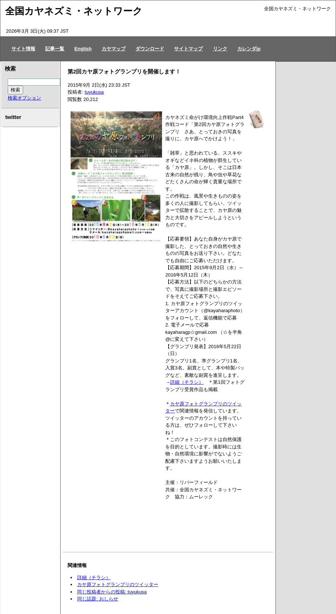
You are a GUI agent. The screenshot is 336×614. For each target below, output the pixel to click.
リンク (220, 48)
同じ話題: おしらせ (97, 599)
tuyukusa (94, 92)
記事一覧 (54, 48)
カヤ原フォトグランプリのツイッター (117, 584)
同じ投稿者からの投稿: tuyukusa (112, 592)
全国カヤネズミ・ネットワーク (73, 11)
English (83, 48)
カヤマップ (114, 48)
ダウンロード (150, 48)
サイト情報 (23, 48)
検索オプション (24, 98)
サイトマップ (188, 48)
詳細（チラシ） (186, 382)
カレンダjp (249, 48)
